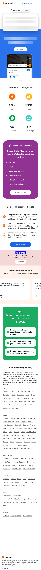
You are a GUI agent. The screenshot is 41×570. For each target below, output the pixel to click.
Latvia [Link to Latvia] (23, 432)
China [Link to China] (18, 391)
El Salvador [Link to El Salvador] (31, 462)
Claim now (20, 262)
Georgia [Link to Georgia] (30, 391)
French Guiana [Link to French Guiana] (15, 482)
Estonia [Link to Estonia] (25, 425)
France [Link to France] (5, 428)
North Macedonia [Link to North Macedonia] (29, 438)
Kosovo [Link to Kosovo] (16, 432)
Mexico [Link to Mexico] (14, 465)
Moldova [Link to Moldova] (29, 435)
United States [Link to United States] (16, 469)
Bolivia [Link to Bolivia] (13, 479)
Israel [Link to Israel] (27, 395)
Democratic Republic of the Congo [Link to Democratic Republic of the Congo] (14, 499)
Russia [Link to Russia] (5, 401)
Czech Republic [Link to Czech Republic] (8, 425)
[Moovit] (7, 558)
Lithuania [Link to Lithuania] (6, 435)
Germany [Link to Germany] (12, 428)
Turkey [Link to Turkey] (19, 405)
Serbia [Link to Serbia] (33, 442)
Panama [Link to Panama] (30, 465)
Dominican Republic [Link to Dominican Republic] (18, 462)
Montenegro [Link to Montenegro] (7, 438)
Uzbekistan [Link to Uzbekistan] (6, 408)
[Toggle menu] (37, 3)
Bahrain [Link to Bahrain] (5, 391)
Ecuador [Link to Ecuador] (5, 482)
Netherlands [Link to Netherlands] (17, 438)
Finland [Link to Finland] (32, 425)
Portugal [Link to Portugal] (19, 442)
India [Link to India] (13, 395)
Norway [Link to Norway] (5, 442)
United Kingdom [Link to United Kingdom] (24, 448)
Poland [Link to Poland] (12, 442)
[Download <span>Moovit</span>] (27, 3)
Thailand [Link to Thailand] (12, 405)
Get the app (20, 49)
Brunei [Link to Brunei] (12, 391)
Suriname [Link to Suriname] (6, 485)
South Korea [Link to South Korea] (32, 401)
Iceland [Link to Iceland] (34, 428)
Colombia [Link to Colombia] (31, 479)
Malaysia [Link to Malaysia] (12, 398)
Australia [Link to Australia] (6, 516)
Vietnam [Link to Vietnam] (15, 408)
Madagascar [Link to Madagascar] (7, 502)
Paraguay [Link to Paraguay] (25, 482)
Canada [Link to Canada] (30, 459)
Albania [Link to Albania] (5, 418)
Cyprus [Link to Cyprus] (23, 391)
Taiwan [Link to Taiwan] (5, 405)
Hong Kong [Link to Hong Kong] (6, 395)
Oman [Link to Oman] (19, 398)
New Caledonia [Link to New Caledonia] (15, 516)
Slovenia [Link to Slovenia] (13, 445)
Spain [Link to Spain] (20, 445)
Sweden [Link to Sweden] (26, 445)
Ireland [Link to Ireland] (5, 432)
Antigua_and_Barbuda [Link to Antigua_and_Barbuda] (10, 459)
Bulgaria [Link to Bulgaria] (24, 422)
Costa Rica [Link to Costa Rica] (6, 462)
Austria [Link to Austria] (19, 418)
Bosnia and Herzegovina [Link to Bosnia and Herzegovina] (11, 422)
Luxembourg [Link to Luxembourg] (15, 435)
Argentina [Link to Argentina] (6, 479)
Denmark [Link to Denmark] (18, 425)
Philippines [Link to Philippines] (26, 398)
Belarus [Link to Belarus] (26, 418)
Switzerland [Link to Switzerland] (7, 448)
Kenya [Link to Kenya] (36, 499)
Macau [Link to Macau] (5, 398)
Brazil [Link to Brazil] (19, 479)
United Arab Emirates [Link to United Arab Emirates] (30, 405)
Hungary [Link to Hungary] (27, 428)
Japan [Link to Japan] (33, 395)
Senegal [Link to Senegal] (23, 502)
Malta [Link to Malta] (23, 435)
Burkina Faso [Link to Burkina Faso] (7, 495)
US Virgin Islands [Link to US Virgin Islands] (29, 469)
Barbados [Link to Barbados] (23, 459)
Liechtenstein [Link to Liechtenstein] (31, 432)
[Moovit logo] (8, 3)
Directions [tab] (16, 10)
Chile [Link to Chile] (24, 479)
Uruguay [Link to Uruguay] (14, 485)
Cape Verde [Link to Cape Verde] (17, 495)
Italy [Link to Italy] (10, 432)
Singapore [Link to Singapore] (22, 401)
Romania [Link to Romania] (27, 442)
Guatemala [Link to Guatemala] (6, 465)
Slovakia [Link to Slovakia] (5, 445)
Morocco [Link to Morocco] (16, 502)
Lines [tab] (26, 10)
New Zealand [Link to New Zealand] (27, 516)
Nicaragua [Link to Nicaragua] (22, 465)
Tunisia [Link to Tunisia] (5, 506)
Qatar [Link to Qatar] (33, 398)
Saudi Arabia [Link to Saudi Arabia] (13, 401)
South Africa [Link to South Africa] (32, 502)
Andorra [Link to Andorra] (12, 418)
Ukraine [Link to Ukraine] (15, 448)
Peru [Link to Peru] (31, 482)
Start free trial (20, 193)
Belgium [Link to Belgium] (33, 418)
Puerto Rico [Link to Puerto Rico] (6, 469)
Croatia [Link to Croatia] (30, 422)
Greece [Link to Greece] (19, 428)
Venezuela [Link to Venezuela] (22, 485)
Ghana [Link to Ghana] (30, 499)
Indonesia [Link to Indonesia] (20, 395)
